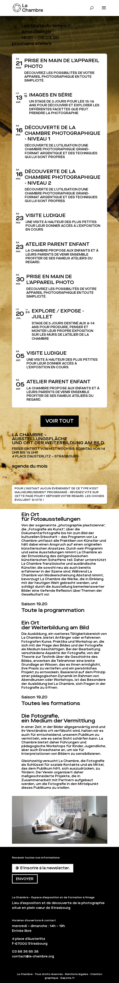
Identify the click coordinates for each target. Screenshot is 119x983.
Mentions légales (76, 974)
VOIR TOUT (59, 421)
